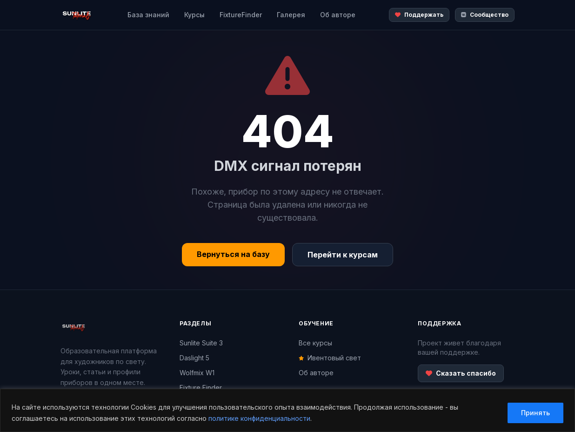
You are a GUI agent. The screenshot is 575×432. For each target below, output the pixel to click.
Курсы (194, 15)
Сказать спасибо (461, 373)
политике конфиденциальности (259, 418)
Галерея (291, 15)
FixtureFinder (241, 15)
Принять (535, 413)
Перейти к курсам (343, 254)
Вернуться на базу (233, 254)
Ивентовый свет (330, 358)
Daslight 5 (194, 358)
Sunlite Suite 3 (201, 343)
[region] (287, 410)
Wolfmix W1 (197, 373)
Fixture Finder (201, 388)
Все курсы (315, 343)
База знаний (148, 15)
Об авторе (337, 15)
